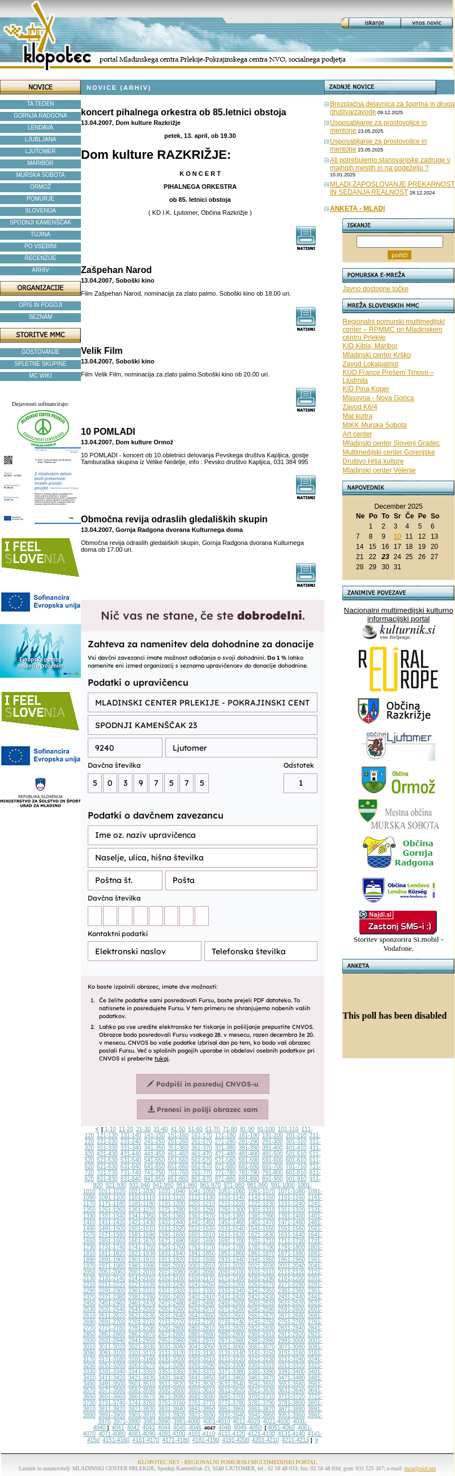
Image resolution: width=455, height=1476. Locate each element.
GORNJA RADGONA (40, 115)
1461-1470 (261, 1222)
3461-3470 (261, 1378)
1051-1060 (231, 1191)
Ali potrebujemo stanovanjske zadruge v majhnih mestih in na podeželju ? (390, 164)
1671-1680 (172, 1241)
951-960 (187, 1185)
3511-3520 (172, 1384)
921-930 (115, 1185)
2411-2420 (231, 1297)
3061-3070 (261, 1347)
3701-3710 (261, 1396)
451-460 (178, 1154)
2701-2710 (142, 1322)
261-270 (201, 1142)
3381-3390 (261, 1372)
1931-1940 (231, 1260)
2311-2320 (172, 1291)
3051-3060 (231, 1347)
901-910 (296, 1179)
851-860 (178, 1179)
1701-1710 (261, 1241)
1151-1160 (291, 1197)
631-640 (131, 1166)
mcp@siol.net (420, 1468)
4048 (224, 1428)
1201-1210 (201, 1204)
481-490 (248, 1154)
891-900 (272, 1179)
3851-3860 (231, 1409)
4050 (255, 1428)
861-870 (201, 1179)
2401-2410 (201, 1297)
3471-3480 (291, 1378)
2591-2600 (291, 1309)
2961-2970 (201, 1341)
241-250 (154, 1142)
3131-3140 (231, 1353)
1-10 (110, 1129)
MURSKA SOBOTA (40, 175)
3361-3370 (201, 1372)
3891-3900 (112, 1415)
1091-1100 (112, 1197)
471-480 (225, 1154)
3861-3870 (261, 1409)
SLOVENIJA (40, 210)
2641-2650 (201, 1316)
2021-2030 (261, 1266)
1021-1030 (142, 1191)
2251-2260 (231, 1285)
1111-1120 (172, 1197)
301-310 (296, 1142)
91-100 (266, 1129)
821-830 (107, 1179)
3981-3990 (156, 1421)
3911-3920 (172, 1415)
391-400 (272, 1148)
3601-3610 (201, 1390)
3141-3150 (261, 1353)
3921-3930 (201, 1415)
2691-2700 (112, 1322)
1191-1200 (172, 1204)
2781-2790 (142, 1328)
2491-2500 (231, 1303)
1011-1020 (112, 1191)
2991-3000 (291, 1341)
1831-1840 (172, 1253)
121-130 (107, 1135)
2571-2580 (231, 1309)
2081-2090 (201, 1272)
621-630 (107, 1166)
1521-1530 (201, 1229)
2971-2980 (231, 1341)
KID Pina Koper (365, 389)
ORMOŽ (40, 187)
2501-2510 (261, 1303)
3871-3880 (291, 1409)
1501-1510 (142, 1229)
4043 (149, 1428)
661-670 (201, 1166)
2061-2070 (142, 1272)
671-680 (225, 1166)
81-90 (247, 1129)
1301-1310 (261, 1210)
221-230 (107, 1142)
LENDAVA (40, 127)
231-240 (131, 1142)
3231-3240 (291, 1359)
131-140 (131, 1135)
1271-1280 (172, 1210)
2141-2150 (142, 1278)
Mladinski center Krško (376, 355)
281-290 (248, 1142)
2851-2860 (112, 1334)
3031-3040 (172, 1347)
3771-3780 (231, 1403)
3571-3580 (112, 1390)
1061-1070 (261, 1191)
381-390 (248, 1148)
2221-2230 (142, 1285)
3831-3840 (172, 1409)
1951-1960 (291, 1260)
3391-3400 (291, 1372)
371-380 (225, 1148)
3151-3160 (291, 1353)
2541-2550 (142, 1309)
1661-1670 (142, 1241)
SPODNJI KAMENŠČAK (40, 222)
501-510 (296, 1154)
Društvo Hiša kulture (373, 461)
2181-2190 (261, 1278)
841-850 (154, 1179)
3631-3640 (291, 1390)
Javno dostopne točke (375, 289)
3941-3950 (261, 1415)
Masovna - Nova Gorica (378, 398)
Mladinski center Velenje (378, 470)
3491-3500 (112, 1384)
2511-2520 (291, 1303)
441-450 (154, 1154)
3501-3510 (142, 1384)
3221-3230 (261, 1359)
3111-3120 (172, 1353)
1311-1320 (291, 1210)
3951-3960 (291, 1415)
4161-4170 (146, 1440)
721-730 (107, 1173)
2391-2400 (172, 1297)
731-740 (131, 1173)
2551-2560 (172, 1309)
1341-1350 (142, 1216)
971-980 (234, 1185)
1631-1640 (291, 1235)
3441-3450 (201, 1378)
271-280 (225, 1142)
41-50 (178, 1129)
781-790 (248, 1173)
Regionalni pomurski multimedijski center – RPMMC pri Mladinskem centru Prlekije (393, 329)
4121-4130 (261, 1434)
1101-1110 (142, 1197)
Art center (357, 434)
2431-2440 (291, 1297)
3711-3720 (291, 1396)
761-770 (201, 1173)
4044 (164, 1428)
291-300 (272, 1142)
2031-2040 (291, 1266)
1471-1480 (291, 1222)
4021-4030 (276, 1421)
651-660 (178, 1166)
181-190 (248, 1135)
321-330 (107, 1148)
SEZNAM (41, 317)
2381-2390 (142, 1297)
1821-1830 (142, 1253)
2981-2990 (261, 1341)
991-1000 (282, 1185)
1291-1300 (231, 1210)
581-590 (248, 1160)
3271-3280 (172, 1365)
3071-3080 (291, 1347)
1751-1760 (172, 1247)
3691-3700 (231, 1396)
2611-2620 (112, 1316)
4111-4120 (231, 1434)
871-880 (225, 1179)
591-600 (272, 1160)
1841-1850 (201, 1253)
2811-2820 (231, 1328)
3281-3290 (201, 1365)
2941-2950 (142, 1341)
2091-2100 (231, 1272)
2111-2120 (291, 1272)
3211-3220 (231, 1359)
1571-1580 (112, 1235)
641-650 (154, 1166)
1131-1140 (231, 1197)
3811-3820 (112, 1409)
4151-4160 (116, 1440)
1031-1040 (172, 1191)
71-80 (229, 1129)
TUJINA (40, 234)
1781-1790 (261, 1247)
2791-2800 (172, 1328)
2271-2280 (291, 1285)
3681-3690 (201, 1396)
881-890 (248, 1179)
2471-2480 (172, 1303)
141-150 (154, 1135)
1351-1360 (172, 1216)
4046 (195, 1428)
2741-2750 (261, 1322)
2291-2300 (112, 1291)
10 (397, 536)
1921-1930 (201, 1260)
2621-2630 (142, 1316)
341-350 (154, 1148)
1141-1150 (261, 1197)
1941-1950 (261, 1260)
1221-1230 (261, 1204)
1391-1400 (291, 1216)
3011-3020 (112, 1347)
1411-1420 (112, 1222)
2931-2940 (112, 1341)
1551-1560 (291, 1229)
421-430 (107, 1154)
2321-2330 (201, 1291)
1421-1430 (142, 1222)
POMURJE (40, 199)
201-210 (296, 1135)
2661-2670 (261, 1316)
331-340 (131, 1148)
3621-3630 (261, 1390)
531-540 (131, 1160)
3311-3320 (291, 1365)
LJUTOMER (40, 151)
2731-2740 (231, 1322)
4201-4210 (265, 1440)
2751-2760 (291, 1322)
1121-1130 (201, 1197)
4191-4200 (235, 1440)
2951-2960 (172, 1341)
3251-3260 (112, 1365)
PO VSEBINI (40, 246)
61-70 (212, 1129)
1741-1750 (142, 1247)
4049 (240, 1428)
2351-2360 (291, 1291)
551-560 (178, 1160)
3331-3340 (112, 1372)
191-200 (272, 1135)
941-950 (163, 1185)
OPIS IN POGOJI (40, 305)
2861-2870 (142, 1334)
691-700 (272, 1166)
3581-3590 (142, 1390)
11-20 (126, 1129)
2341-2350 (261, 1291)
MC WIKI (40, 376)
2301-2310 (142, 1291)
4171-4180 (176, 1440)
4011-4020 (246, 1421)
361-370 (201, 1148)
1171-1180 (112, 1204)
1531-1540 (231, 1229)
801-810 (296, 1173)
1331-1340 (112, 1216)
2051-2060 (112, 1272)
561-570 (201, 1160)
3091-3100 (112, 1353)
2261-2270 (261, 1285)
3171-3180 (112, 1359)
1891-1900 (112, 1260)
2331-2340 (231, 1291)
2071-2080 (172, 1272)
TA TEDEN (40, 104)
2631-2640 (172, 1316)
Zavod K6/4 (359, 407)
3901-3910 (142, 1415)
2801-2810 (201, 1328)
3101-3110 (142, 1353)
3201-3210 (201, 1359)
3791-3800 (291, 1403)
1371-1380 (231, 1216)
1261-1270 (142, 1210)
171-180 (225, 1135)
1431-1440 (172, 1222)
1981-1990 (142, 1266)
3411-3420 (112, 1378)
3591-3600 (172, 1390)
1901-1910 (142, 1260)
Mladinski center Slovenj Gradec (391, 443)
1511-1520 (172, 1229)
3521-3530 (201, 1384)
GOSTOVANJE (40, 352)
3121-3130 (201, 1353)
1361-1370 (201, 1216)
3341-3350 (142, 1372)
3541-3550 (261, 1384)
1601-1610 (201, 1235)
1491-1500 (112, 1229)
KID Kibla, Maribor (369, 346)
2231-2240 (172, 1285)
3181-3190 (142, 1359)
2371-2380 (112, 1297)
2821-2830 (261, 1328)
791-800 (272, 1173)
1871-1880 (291, 1253)
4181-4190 (206, 1440)
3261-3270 (142, 1365)
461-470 (201, 1154)
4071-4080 (112, 1434)
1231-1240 (291, 1204)
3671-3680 (172, 1396)
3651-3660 (112, 1396)
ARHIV (40, 270)
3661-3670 (142, 1396)
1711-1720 (291, 1241)
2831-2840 (291, 1328)
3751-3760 (172, 1403)
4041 (117, 1428)
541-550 (154, 1160)
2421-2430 (261, 1297)
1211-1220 (231, 1204)
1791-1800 (291, 1247)
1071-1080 (291, 1191)
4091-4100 (172, 1434)
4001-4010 (216, 1421)
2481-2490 (201, 1303)
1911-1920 (172, 1260)
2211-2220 (112, 1285)
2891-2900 (231, 1334)
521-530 (107, 1160)
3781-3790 (261, 1403)
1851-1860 (231, 1253)
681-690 (248, 1166)
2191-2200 (291, 1278)
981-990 (257, 1185)
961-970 (210, 1185)
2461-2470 (142, 1303)
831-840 (131, 1179)
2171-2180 (231, 1278)
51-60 (195, 1129)
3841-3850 (201, 1409)
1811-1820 (112, 1253)
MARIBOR (40, 163)
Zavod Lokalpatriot (370, 364)
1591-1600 (172, 1235)
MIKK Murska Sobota (374, 425)
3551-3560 (291, 1384)
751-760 (178, 1173)
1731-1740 (112, 1247)
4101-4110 (201, 1434)
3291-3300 (231, 1365)
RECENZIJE (41, 258)
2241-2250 (201, 1285)
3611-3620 (231, 1390)
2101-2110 (261, 1272)
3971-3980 (126, 1421)
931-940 (139, 1185)
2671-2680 (291, 1316)
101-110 (288, 1129)
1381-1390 (261, 1216)
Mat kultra (357, 416)
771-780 (225, 1173)
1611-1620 (231, 1235)
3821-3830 (142, 1409)
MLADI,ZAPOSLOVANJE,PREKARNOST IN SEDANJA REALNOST (392, 188)
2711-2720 (172, 1322)
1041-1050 (201, 1191)
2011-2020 (231, 1266)
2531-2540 (112, 1309)
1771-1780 (231, 1247)
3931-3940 (231, 1415)
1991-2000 (172, 1266)
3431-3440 (172, 1378)
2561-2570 (201, 1309)
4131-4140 (291, 1434)
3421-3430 (142, 1378)
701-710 (296, 1166)
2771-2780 (112, 1328)
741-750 (154, 1173)
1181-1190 (142, 1204)
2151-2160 (172, 1278)
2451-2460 (112, 1303)
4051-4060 (281, 1428)
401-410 (296, 1148)
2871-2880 (172, 1334)
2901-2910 (261, 1334)
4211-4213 (295, 1440)
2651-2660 (231, 1316)
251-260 (178, 1142)
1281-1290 (201, 1210)
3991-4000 (186, 1421)
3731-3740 (112, 1403)
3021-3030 (142, 1347)
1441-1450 (201, 1222)
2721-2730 (201, 1322)
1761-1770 (201, 1247)
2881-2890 (201, 1334)
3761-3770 (201, 1403)
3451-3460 (231, 1378)
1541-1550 (261, 1229)
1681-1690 (201, 1241)
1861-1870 (261, 1253)
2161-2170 (201, 1278)
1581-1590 (142, 1235)
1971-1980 (112, 1266)
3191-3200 (172, 1359)
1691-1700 (231, 1241)
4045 (179, 1428)
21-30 (143, 1129)
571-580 (225, 1160)
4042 (133, 1428)
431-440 (131, 1154)
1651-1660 (112, 1241)
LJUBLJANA (41, 139)
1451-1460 (231, 1222)
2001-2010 (201, 1266)
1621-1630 (261, 1235)
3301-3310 (261, 1365)
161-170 (201, 1135)
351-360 (178, 1148)
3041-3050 (201, 1347)
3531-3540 (231, 1384)
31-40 (160, 1129)
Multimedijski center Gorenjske (388, 452)
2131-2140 (112, 1278)
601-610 (296, 1160)
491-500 (272, 1154)
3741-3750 (142, 1403)
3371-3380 (231, 1372)
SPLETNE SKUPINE (40, 364)
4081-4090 (142, 1434)
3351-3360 (172, 1372)
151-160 (178, 1135)
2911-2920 (291, 1334)
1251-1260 (112, 1210)
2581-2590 (261, 1309)
